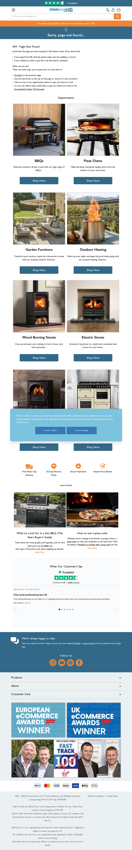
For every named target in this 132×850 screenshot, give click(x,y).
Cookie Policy (22, 423)
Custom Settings (81, 430)
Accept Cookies (50, 430)
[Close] (119, 411)
